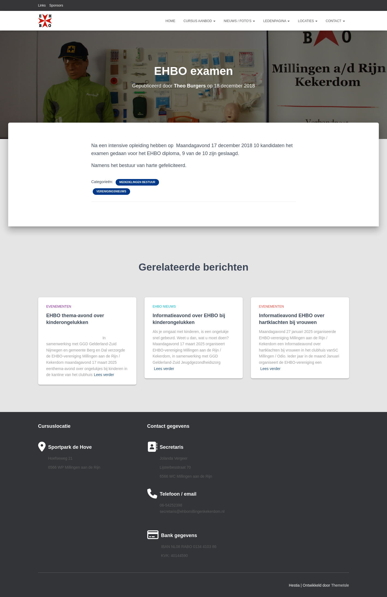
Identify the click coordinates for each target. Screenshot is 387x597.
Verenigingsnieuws (111, 191)
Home (170, 21)
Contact (335, 21)
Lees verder (104, 374)
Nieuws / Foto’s (239, 21)
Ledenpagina (276, 21)
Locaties (307, 21)
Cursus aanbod (199, 21)
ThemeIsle (340, 585)
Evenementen (58, 306)
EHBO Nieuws (164, 306)
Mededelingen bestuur (137, 182)
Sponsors (56, 5)
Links (42, 5)
